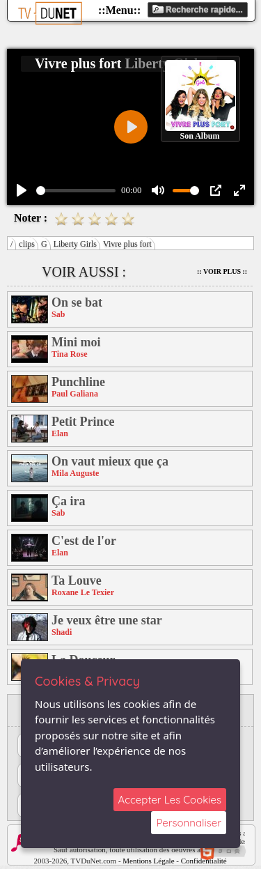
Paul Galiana (75, 394)
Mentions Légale (148, 860)
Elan (60, 433)
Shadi (62, 632)
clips (27, 244)
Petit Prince (83, 422)
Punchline (78, 382)
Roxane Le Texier (83, 592)
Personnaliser (188, 822)
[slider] (76, 190)
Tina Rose (69, 354)
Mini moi (76, 342)
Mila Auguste (75, 473)
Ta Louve (77, 580)
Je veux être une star (107, 620)
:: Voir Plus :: (222, 271)
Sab (58, 314)
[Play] (21, 190)
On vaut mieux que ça (110, 461)
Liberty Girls (75, 244)
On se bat (77, 302)
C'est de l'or (84, 541)
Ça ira (69, 501)
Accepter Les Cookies (169, 799)
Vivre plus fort (127, 244)
